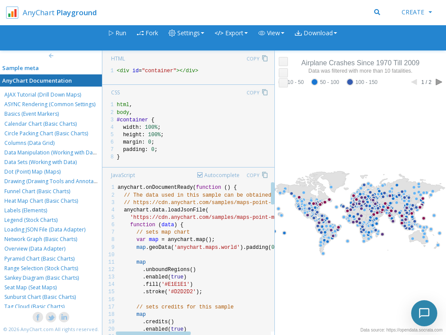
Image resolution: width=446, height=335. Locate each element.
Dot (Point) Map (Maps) (32, 171)
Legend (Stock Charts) (30, 220)
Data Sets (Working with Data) (40, 162)
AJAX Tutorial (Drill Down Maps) (42, 94)
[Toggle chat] (424, 313)
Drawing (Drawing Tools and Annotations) (55, 181)
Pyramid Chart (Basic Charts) (39, 258)
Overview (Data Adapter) (34, 248)
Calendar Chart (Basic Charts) (40, 123)
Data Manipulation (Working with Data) (51, 152)
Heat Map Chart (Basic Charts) (41, 200)
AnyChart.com (37, 329)
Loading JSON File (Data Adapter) (44, 229)
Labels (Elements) (25, 210)
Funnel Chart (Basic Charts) (37, 191)
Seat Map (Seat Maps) (30, 287)
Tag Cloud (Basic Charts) (34, 306)
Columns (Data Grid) (29, 143)
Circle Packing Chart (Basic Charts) (46, 133)
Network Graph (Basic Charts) (40, 239)
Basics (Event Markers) (31, 113)
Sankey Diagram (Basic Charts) (41, 277)
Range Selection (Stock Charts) (41, 268)
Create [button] (417, 12)
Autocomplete (222, 175)
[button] (271, 38)
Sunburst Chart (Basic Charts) (40, 297)
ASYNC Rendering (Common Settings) (49, 104)
